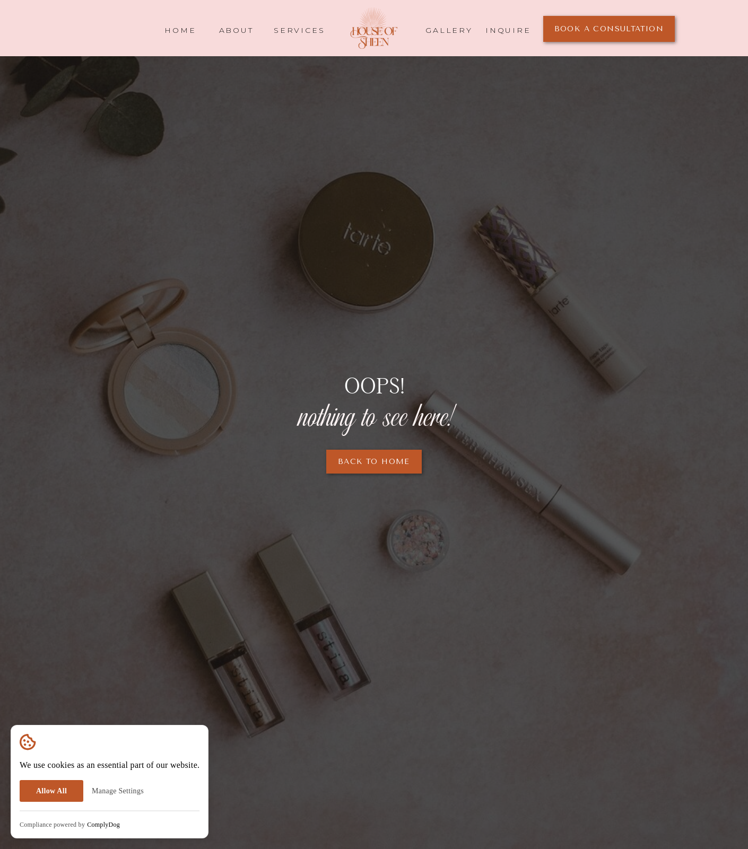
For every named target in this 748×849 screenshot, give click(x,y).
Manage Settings (118, 791)
